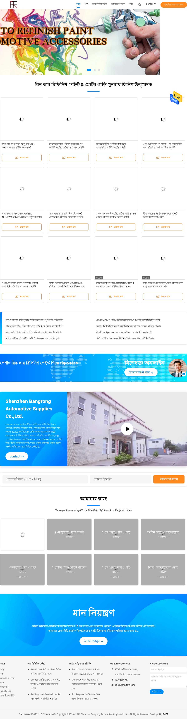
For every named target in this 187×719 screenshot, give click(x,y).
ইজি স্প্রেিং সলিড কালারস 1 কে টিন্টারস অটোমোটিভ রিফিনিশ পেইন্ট (87, 671)
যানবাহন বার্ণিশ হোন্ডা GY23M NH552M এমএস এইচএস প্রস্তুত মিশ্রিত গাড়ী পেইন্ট (22, 217)
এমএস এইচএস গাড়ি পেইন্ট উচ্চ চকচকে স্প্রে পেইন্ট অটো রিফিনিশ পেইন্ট (128, 321)
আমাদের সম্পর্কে (7, 678)
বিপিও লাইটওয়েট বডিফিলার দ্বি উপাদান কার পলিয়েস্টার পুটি (32, 339)
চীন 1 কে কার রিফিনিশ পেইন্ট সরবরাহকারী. (38, 714)
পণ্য (1, 674)
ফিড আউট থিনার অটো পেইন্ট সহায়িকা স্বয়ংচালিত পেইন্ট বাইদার (34, 333)
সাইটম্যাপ (4, 687)
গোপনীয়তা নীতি (7, 695)
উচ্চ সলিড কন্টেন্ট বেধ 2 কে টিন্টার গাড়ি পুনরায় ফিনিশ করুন (46, 671)
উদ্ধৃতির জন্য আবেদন (173, 4)
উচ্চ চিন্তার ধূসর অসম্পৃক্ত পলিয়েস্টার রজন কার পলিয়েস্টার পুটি (124, 333)
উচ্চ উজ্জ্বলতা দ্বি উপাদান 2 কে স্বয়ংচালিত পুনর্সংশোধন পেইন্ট (86, 696)
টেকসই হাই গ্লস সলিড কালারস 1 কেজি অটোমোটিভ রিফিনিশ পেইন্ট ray (87, 684)
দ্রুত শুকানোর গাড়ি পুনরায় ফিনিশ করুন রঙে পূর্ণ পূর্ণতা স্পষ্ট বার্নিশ (34, 321)
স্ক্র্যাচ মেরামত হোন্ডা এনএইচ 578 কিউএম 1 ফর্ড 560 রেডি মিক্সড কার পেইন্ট (67, 286)
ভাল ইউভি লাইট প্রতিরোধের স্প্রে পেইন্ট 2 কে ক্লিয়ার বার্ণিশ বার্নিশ (34, 327)
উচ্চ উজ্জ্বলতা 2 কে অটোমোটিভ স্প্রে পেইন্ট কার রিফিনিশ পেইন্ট (45, 696)
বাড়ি (2, 669)
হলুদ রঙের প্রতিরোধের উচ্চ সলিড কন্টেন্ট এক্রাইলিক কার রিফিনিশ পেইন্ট (45, 684)
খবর (2, 682)
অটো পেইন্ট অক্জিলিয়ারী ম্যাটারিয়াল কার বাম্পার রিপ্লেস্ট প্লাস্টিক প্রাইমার (128, 327)
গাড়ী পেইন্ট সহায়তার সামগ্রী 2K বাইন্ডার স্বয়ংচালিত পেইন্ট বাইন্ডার (125, 339)
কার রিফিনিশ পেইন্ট (36, 663)
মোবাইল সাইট (6, 691)
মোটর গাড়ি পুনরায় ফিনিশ (80, 663)
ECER (165, 714)
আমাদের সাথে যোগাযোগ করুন (169, 480)
